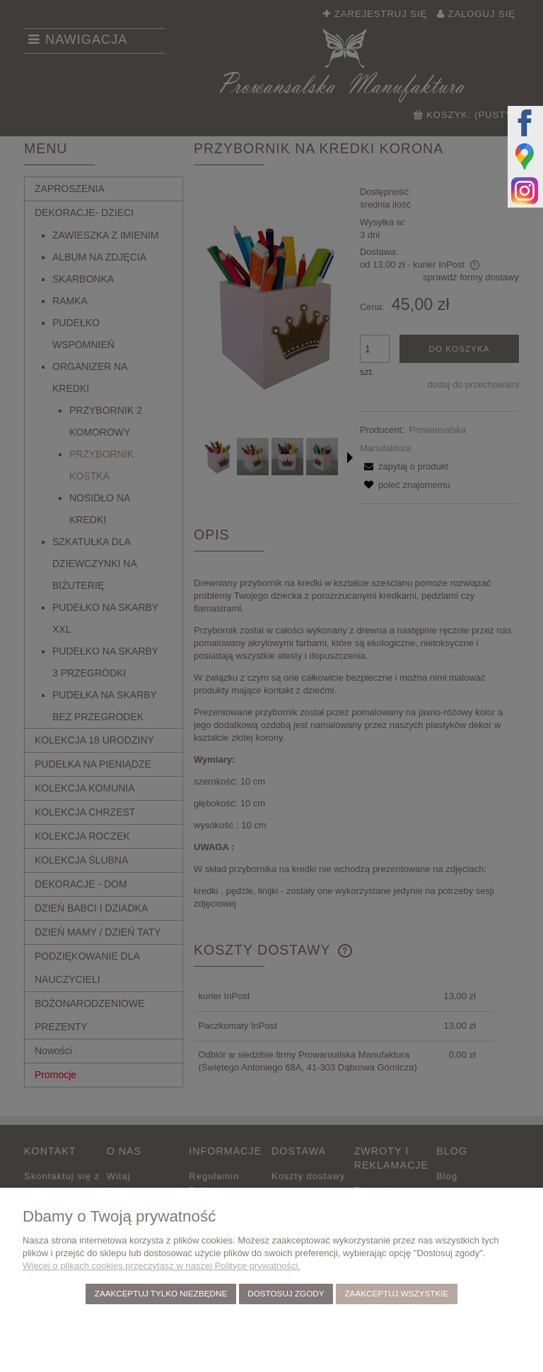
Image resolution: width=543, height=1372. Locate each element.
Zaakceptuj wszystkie (396, 1293)
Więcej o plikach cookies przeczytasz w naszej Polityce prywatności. (161, 1265)
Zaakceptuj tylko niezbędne (161, 1293)
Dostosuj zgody (285, 1293)
